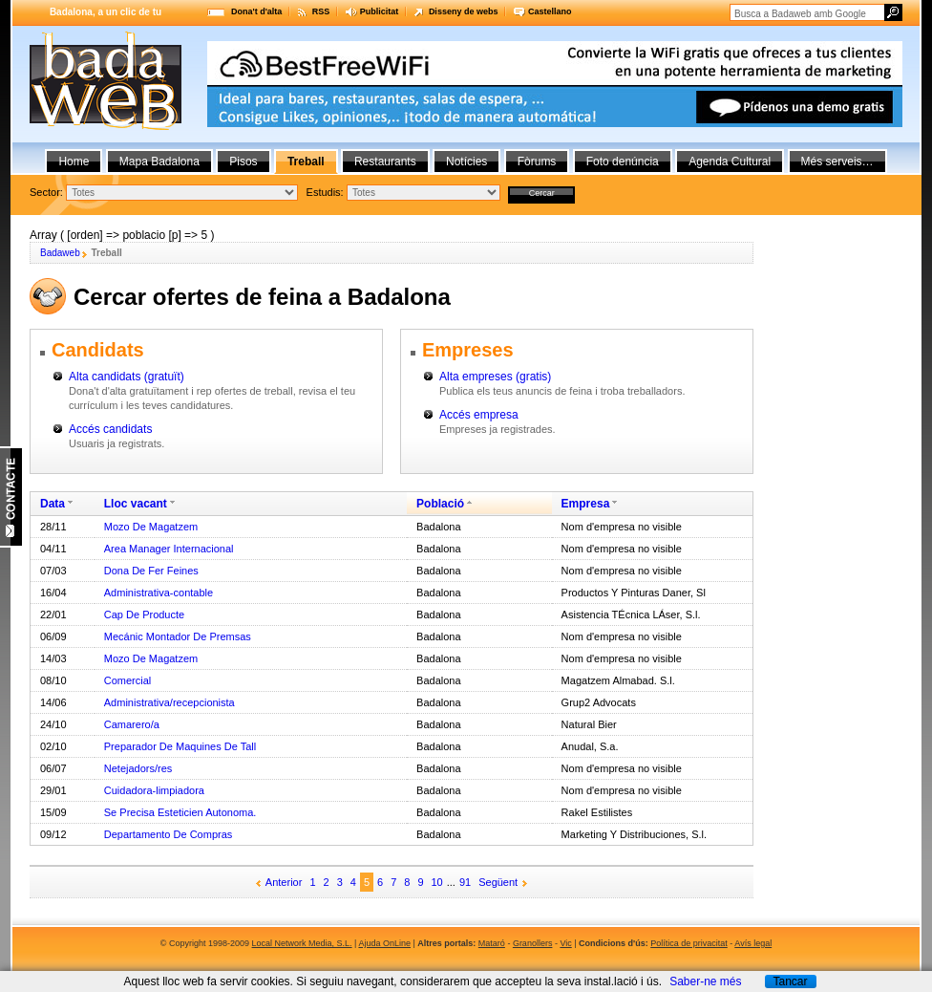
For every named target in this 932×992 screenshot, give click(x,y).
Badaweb (60, 253)
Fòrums (537, 161)
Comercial (128, 680)
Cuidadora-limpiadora (154, 790)
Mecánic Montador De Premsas (177, 636)
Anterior (284, 882)
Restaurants (385, 161)
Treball (306, 161)
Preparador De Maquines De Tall (180, 746)
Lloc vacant (135, 503)
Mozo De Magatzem (151, 526)
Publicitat (379, 11)
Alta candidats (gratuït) (126, 376)
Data (52, 503)
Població (440, 503)
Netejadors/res (138, 768)
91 (465, 882)
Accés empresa (479, 414)
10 (437, 882)
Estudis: (325, 192)
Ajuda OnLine (384, 943)
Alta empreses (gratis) (495, 376)
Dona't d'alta (256, 11)
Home (73, 161)
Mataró (491, 943)
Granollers (533, 943)
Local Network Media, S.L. (302, 943)
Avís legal (753, 943)
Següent (498, 882)
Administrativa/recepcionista (169, 702)
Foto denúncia (622, 161)
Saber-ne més (705, 981)
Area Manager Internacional (169, 548)
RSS (321, 11)
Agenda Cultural (729, 161)
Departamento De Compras (168, 834)
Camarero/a (131, 724)
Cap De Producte (144, 614)
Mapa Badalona (159, 161)
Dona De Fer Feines (151, 570)
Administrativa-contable (158, 592)
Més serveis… (837, 161)
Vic (565, 943)
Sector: (46, 192)
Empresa (585, 503)
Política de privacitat (689, 943)
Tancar (790, 981)
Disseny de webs (463, 11)
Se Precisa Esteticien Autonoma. (180, 812)
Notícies (466, 161)
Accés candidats (110, 429)
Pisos (243, 161)
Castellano (550, 11)
